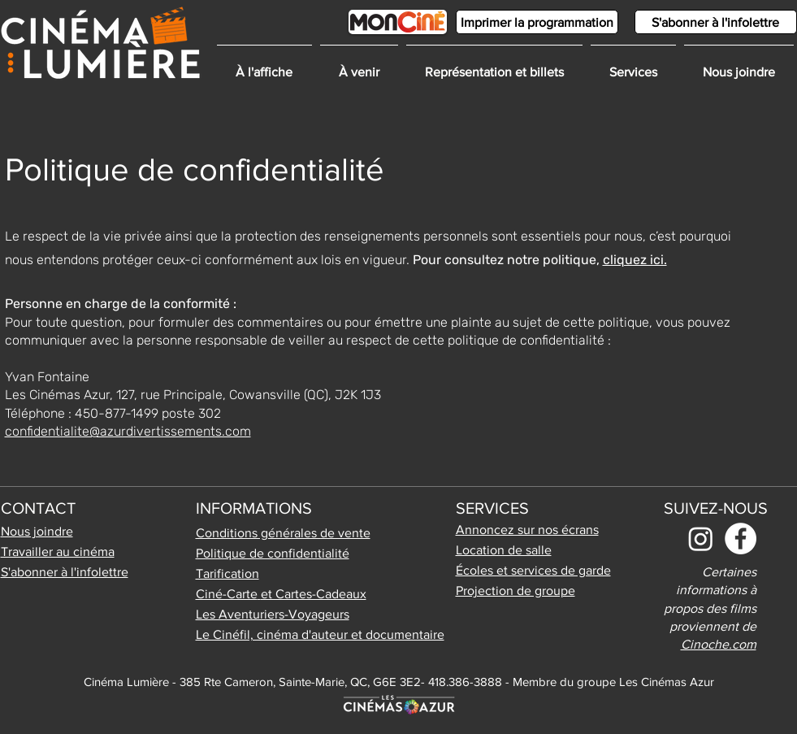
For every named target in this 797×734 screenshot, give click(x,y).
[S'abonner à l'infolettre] (716, 22)
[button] (633, 65)
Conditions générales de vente (283, 533)
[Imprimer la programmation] (537, 22)
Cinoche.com (718, 644)
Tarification (227, 573)
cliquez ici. (635, 259)
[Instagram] (701, 538)
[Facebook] (740, 538)
